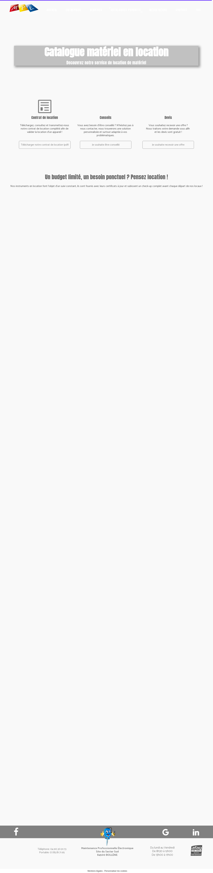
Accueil (52, 10)
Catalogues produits (126, 10)
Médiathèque (158, 10)
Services (96, 10)
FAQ (198, 10)
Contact (181, 10)
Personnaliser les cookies (115, 871)
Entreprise (73, 10)
